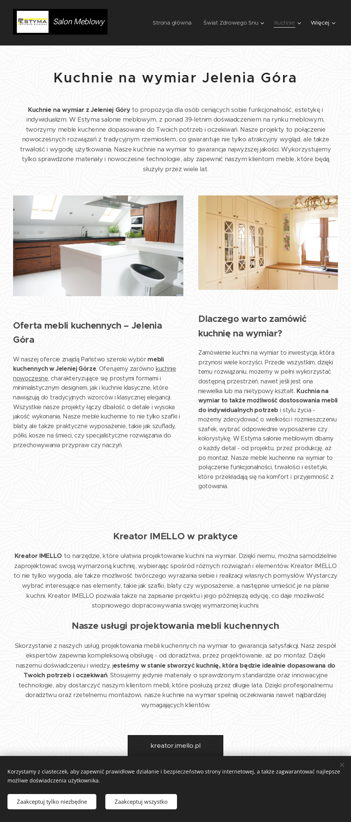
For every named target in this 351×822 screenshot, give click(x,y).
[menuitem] (171, 22)
